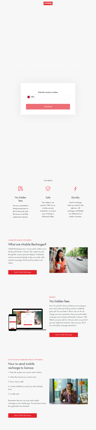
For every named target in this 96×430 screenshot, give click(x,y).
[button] (83, 3)
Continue (48, 106)
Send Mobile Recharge (22, 272)
